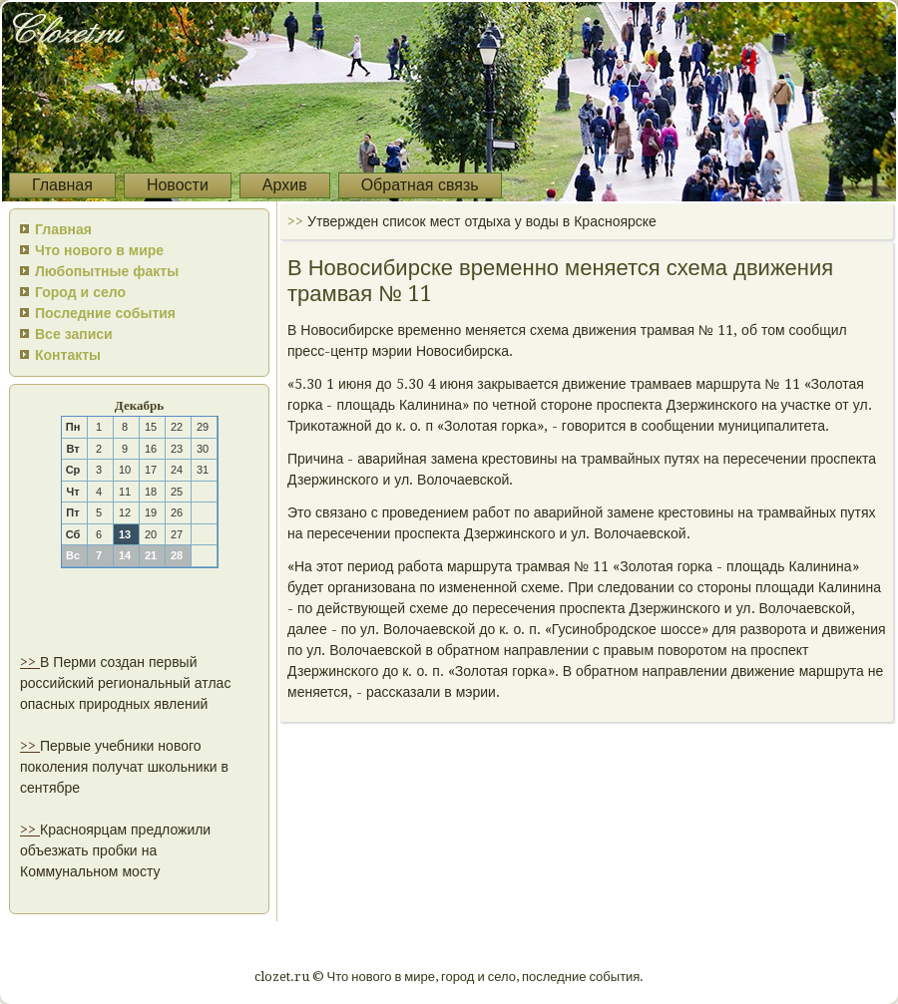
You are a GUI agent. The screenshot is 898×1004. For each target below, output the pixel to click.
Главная (62, 184)
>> (30, 662)
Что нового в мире (99, 250)
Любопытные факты (107, 271)
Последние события (105, 313)
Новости (178, 184)
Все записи (74, 334)
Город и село (80, 292)
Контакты (68, 355)
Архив (284, 184)
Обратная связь (420, 184)
